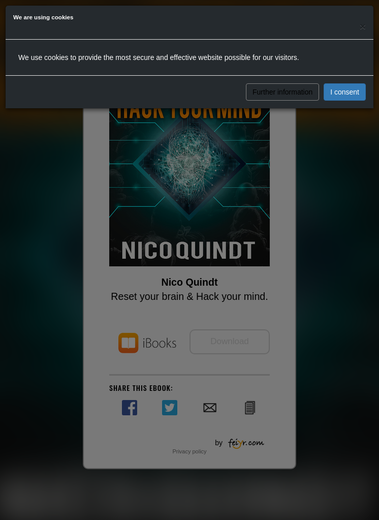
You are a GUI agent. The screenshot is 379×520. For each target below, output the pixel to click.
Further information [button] (282, 92)
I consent (344, 92)
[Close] (363, 26)
